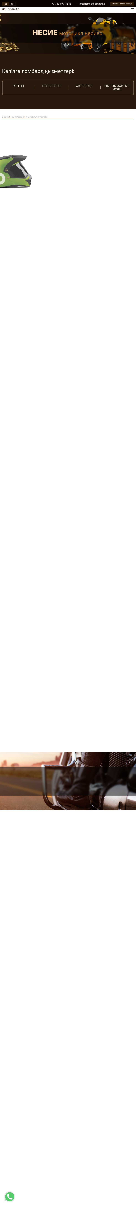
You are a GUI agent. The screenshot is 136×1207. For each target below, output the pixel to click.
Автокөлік (84, 86)
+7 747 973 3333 (61, 3)
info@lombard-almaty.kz (92, 3)
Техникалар (51, 86)
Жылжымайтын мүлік (117, 88)
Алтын (19, 86)
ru (12, 3)
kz (5, 3)
